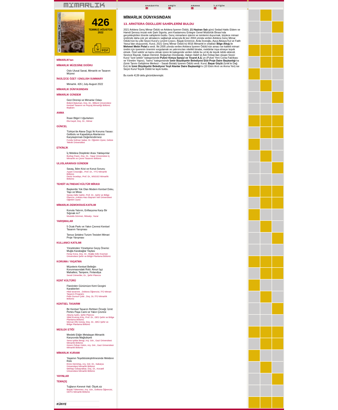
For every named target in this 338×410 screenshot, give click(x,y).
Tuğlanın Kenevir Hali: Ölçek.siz (84, 386)
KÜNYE (61, 404)
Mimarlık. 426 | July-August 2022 (85, 84)
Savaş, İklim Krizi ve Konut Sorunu (86, 168)
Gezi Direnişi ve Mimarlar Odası (84, 100)
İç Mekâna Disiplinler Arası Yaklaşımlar (88, 153)
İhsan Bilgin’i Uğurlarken (80, 118)
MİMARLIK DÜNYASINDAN (72, 89)
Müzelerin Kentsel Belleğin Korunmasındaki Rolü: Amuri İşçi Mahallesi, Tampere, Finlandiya (85, 269)
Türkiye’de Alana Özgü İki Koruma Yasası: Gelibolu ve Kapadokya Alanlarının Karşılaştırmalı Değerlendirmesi (90, 134)
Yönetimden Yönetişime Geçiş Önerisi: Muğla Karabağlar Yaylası (88, 249)
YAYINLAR (63, 376)
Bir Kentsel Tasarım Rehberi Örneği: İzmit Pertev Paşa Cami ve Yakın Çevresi (90, 310)
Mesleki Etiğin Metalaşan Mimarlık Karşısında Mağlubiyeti (85, 336)
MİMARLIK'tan (65, 59)
